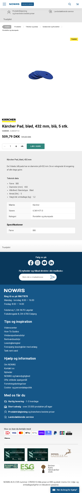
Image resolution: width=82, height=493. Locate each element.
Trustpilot (7, 19)
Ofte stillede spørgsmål (15, 380)
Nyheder (8, 372)
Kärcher (36, 205)
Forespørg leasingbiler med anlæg (20, 347)
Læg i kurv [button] (35, 146)
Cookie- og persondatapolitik (18, 387)
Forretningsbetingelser (15, 383)
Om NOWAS (10, 364)
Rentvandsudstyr (12, 339)
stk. (22, 146)
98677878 (23, 296)
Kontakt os (9, 368)
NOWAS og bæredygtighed (17, 376)
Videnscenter (10, 327)
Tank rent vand (11, 350)
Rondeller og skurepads (43, 216)
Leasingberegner (12, 343)
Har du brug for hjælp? (67, 490)
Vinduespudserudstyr (14, 335)
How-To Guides (11, 331)
